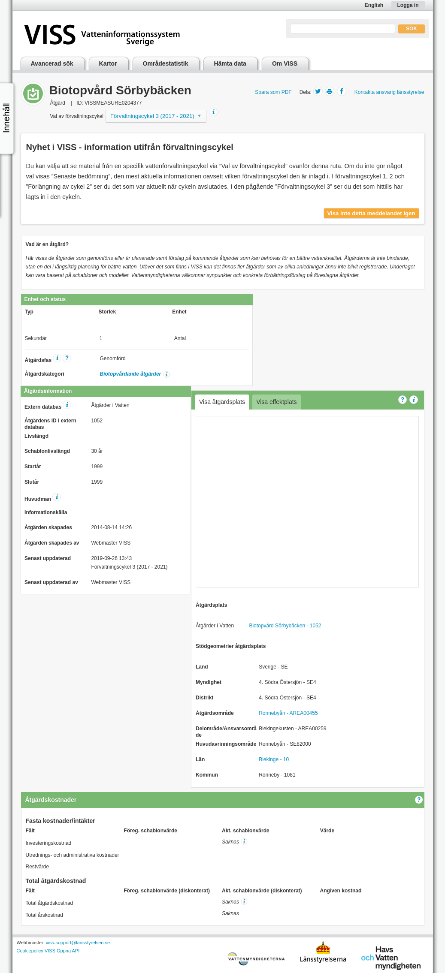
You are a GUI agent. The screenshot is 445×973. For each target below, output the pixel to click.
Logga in (408, 5)
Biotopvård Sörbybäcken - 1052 (285, 626)
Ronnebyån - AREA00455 (288, 713)
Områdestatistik (165, 63)
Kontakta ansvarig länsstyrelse (389, 92)
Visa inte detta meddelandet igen (371, 213)
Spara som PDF (273, 92)
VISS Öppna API (62, 950)
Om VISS (284, 63)
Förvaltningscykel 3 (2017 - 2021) (152, 116)
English (374, 5)
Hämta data (230, 63)
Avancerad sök (52, 63)
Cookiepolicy (30, 950)
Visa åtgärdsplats (222, 401)
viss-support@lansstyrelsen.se (78, 942)
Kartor (108, 63)
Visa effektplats (276, 401)
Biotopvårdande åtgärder (130, 374)
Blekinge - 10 (274, 759)
